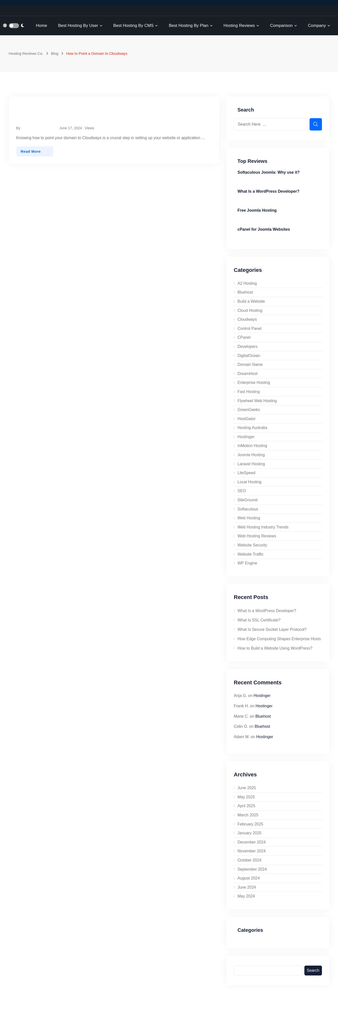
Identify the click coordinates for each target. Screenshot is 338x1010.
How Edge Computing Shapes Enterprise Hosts (279, 639)
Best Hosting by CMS (133, 25)
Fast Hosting (249, 392)
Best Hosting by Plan (188, 25)
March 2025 (248, 815)
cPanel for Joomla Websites (264, 229)
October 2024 (250, 860)
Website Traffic (251, 554)
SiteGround (248, 500)
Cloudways (247, 319)
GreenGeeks (249, 410)
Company (317, 25)
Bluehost (245, 292)
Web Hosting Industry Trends (263, 527)
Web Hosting (249, 518)
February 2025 (250, 824)
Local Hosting (250, 482)
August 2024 (249, 878)
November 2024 (252, 851)
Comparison (281, 25)
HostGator (247, 419)
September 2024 (252, 869)
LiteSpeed (246, 473)
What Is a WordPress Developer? (268, 191)
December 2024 (252, 842)
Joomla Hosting (251, 455)
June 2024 (247, 887)
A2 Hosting (247, 283)
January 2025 (250, 833)
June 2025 (247, 788)
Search (313, 970)
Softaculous (248, 509)
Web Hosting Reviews (257, 536)
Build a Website (251, 301)
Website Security (252, 545)
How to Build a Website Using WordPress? (275, 648)
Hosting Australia (252, 428)
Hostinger (246, 437)
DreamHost (248, 374)
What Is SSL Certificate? (259, 620)
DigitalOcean (249, 356)
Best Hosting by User (78, 25)
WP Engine (247, 563)
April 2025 (246, 806)
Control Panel (250, 328)
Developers (248, 346)
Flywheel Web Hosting (257, 401)
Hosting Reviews (239, 25)
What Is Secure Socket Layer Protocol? (272, 629)
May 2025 (246, 797)
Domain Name (250, 364)
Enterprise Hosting (254, 382)
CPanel (244, 337)
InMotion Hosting (252, 446)
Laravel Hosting (251, 464)
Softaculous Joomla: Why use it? (269, 172)
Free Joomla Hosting (257, 210)
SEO (242, 491)
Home (41, 25)
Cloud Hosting (250, 310)
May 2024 (246, 896)
